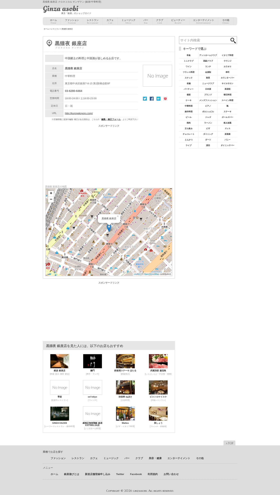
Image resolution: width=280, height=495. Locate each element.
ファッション (72, 21)
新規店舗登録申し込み (97, 474)
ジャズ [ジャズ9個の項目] (208, 117)
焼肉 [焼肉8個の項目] (189, 123)
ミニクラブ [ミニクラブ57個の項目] (188, 61)
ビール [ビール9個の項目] (189, 117)
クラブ (159, 21)
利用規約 (153, 474)
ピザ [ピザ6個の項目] (208, 128)
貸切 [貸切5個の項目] (208, 145)
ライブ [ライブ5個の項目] (189, 145)
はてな (158, 99)
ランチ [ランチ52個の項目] (208, 66)
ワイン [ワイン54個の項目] (189, 66)
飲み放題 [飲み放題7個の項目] (227, 123)
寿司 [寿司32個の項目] (227, 72)
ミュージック (129, 21)
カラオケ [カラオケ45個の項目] (227, 66)
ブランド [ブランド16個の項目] (208, 95)
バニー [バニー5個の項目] (227, 140)
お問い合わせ (171, 474)
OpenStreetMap (151, 274)
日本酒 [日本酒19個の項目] (208, 89)
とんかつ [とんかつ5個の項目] (188, 140)
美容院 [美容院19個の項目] (227, 89)
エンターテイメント (203, 21)
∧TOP (229, 443)
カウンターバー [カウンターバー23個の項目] (227, 78)
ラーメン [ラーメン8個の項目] (208, 123)
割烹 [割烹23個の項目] (208, 78)
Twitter (145, 99)
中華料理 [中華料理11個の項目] (188, 106)
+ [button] (51, 194)
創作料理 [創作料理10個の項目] (188, 111)
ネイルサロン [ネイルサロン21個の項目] (227, 83)
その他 (225, 21)
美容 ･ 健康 (155, 458)
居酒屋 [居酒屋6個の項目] (227, 134)
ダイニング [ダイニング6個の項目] (208, 134)
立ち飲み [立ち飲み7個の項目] (188, 128)
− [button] (51, 200)
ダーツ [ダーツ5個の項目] (208, 140)
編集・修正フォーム (111, 119)
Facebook (152, 99)
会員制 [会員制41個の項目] (208, 72)
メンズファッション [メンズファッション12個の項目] (208, 100)
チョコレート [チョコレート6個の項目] (188, 134)
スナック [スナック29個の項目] (188, 78)
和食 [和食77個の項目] (189, 55)
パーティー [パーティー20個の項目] (188, 89)
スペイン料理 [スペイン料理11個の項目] (227, 100)
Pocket (165, 99)
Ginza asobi (60, 9)
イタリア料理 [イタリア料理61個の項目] (227, 55)
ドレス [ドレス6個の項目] (227, 128)
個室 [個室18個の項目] (189, 95)
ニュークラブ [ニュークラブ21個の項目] (208, 83)
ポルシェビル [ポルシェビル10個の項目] (208, 111)
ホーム (53, 21)
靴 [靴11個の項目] (227, 106)
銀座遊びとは (71, 474)
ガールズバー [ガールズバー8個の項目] (227, 117)
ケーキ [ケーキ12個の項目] (189, 100)
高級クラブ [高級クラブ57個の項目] (208, 61)
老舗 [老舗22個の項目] (189, 83)
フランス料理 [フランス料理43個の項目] (188, 72)
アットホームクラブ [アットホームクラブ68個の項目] (208, 55)
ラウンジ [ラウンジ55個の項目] (227, 61)
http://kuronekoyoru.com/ (79, 113)
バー (146, 21)
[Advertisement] (109, 154)
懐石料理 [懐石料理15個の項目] (227, 95)
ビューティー (178, 21)
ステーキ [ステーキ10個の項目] (227, 111)
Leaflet (137, 274)
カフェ (110, 21)
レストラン (93, 21)
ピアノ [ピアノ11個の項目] (208, 106)
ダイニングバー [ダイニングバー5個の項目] (227, 145)
